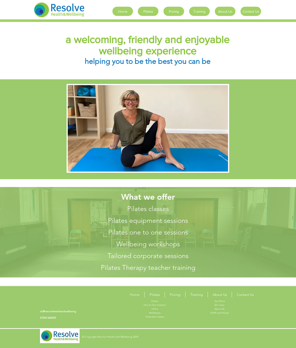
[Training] (199, 11)
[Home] (122, 11)
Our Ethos (219, 301)
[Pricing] (173, 11)
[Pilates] (148, 11)
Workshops (154, 312)
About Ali (219, 308)
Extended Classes (155, 316)
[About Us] (225, 11)
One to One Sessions (155, 304)
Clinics (154, 308)
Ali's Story (219, 304)
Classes (154, 301)
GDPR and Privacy (219, 312)
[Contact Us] (250, 11)
